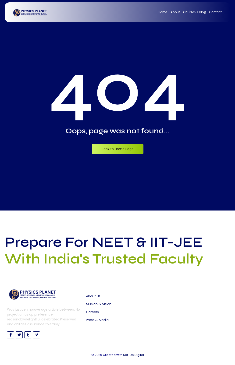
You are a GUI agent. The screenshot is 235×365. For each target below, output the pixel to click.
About (175, 12)
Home (162, 12)
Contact (215, 12)
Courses (190, 12)
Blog (202, 12)
